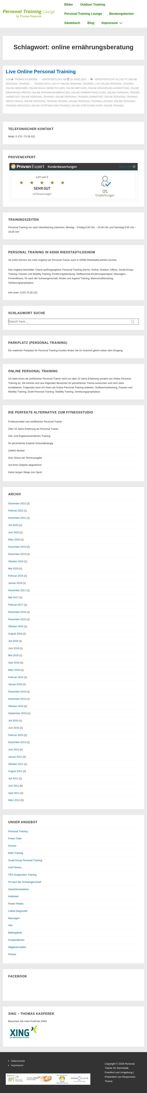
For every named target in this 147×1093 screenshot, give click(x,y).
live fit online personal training (72, 83)
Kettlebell (13, 896)
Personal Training (18, 831)
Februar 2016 (15, 677)
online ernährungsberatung (51, 92)
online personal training (37, 96)
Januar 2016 (15, 684)
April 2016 (14, 662)
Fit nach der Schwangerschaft (24, 882)
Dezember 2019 (17, 546)
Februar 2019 (15, 575)
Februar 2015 (15, 735)
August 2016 (15, 633)
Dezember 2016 (17, 612)
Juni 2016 (13, 648)
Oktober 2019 (15, 561)
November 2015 (17, 698)
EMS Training (15, 853)
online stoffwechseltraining (50, 105)
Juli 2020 (13, 525)
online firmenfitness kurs (88, 92)
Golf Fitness (14, 867)
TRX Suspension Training (22, 874)
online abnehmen (17, 88)
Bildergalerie (15, 932)
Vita (10, 925)
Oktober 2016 (15, 626)
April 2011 (14, 793)
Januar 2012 (15, 756)
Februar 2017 (15, 604)
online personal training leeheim (91, 101)
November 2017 (17, 590)
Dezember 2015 (17, 691)
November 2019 (17, 554)
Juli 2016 (13, 641)
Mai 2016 (13, 655)
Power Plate (15, 838)
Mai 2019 (13, 568)
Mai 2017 (13, 597)
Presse (12, 954)
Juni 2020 (13, 532)
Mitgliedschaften (17, 947)
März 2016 (14, 669)
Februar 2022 (15, 510)
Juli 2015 (13, 720)
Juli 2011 (13, 778)
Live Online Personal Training (41, 71)
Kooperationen (16, 939)
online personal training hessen (45, 101)
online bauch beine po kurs (47, 88)
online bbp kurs (76, 88)
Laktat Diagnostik (17, 910)
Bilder (68, 4)
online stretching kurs (87, 105)
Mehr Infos (127, 166)
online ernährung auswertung (108, 88)
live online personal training (114, 83)
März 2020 (14, 539)
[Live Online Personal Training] (78, 79)
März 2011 (14, 800)
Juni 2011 (13, 785)
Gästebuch (72, 23)
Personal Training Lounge (83, 13)
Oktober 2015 (15, 706)
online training (114, 105)
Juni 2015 (13, 727)
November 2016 (17, 619)
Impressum (112, 23)
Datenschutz (18, 1060)
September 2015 (17, 713)
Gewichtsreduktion (18, 889)
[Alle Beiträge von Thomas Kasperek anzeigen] (24, 79)
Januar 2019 (15, 583)
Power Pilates (15, 903)
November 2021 (17, 517)
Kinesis (12, 845)
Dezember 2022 (17, 503)
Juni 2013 (13, 749)
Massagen (14, 918)
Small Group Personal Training (25, 860)
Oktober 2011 (15, 764)
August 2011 (15, 771)
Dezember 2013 (17, 742)
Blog (90, 23)
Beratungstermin (121, 13)
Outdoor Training (92, 4)
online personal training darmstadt (79, 96)
